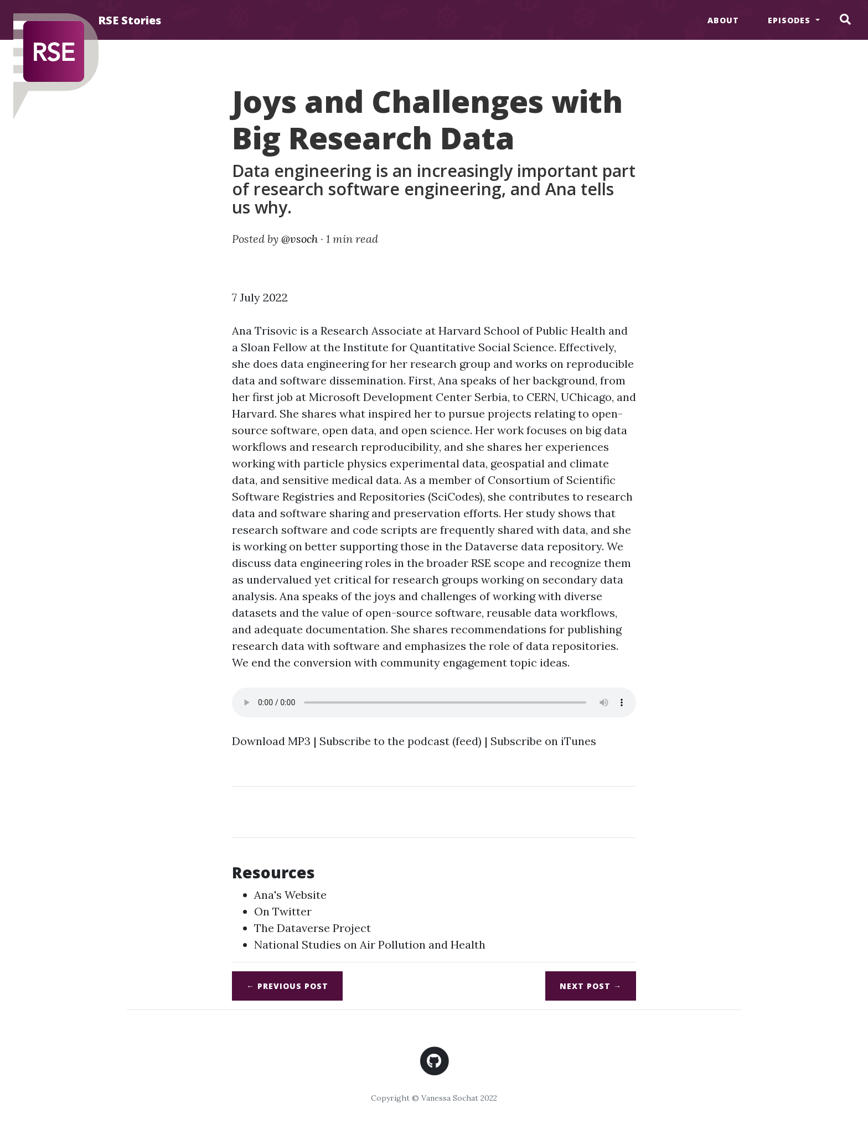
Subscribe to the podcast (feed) (400, 741)
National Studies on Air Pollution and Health (369, 944)
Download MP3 (271, 741)
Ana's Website (290, 895)
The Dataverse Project (312, 928)
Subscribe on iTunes (543, 741)
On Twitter (283, 911)
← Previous (287, 986)
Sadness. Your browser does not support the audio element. (434, 702)
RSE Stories (129, 20)
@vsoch (299, 239)
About (723, 20)
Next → (591, 986)
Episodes (790, 20)
